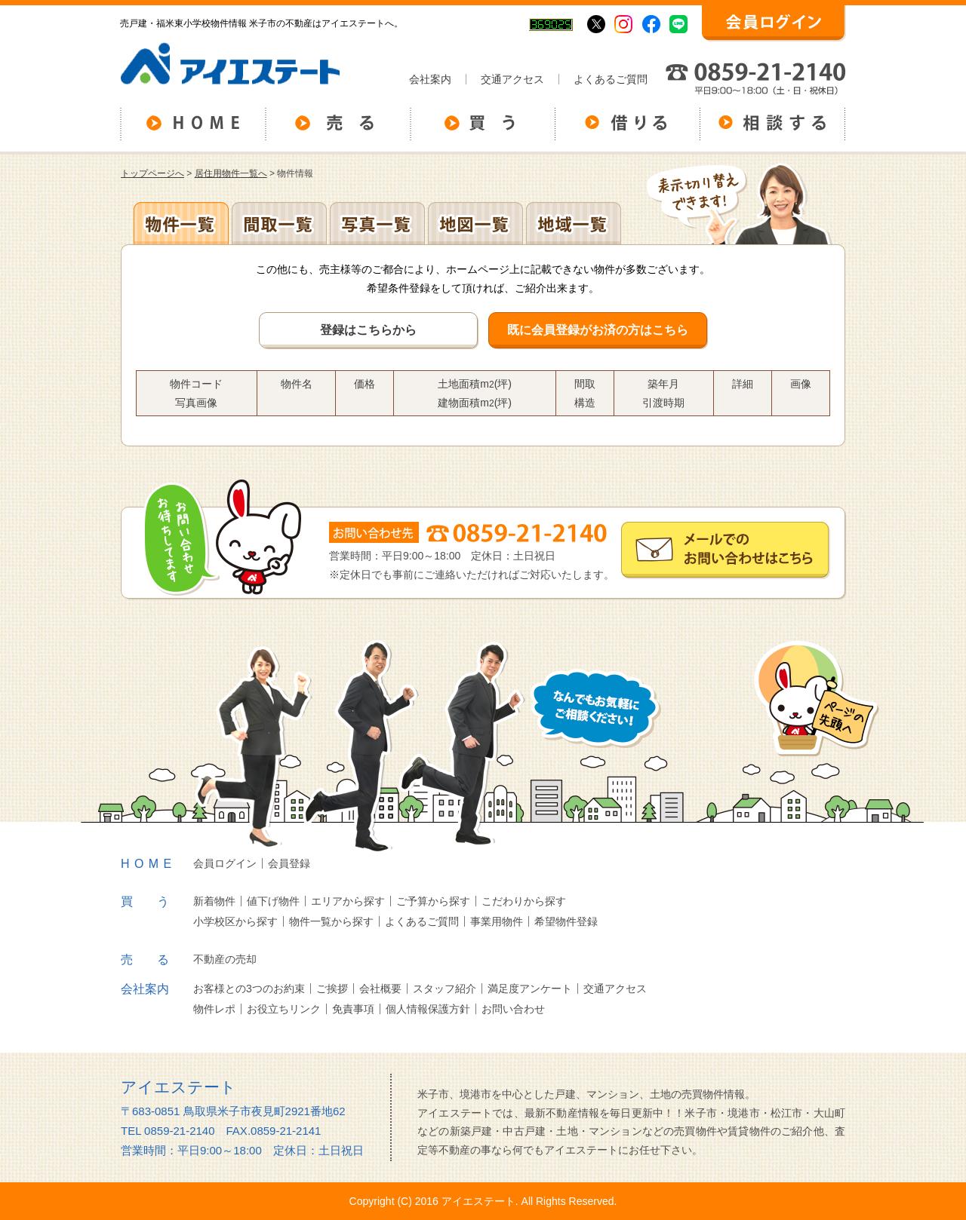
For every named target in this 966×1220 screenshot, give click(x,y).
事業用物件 (496, 921)
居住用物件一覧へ (231, 173)
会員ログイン (225, 863)
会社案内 (430, 79)
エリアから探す (348, 901)
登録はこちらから (368, 329)
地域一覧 (573, 223)
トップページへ (152, 173)
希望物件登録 (566, 921)
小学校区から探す (235, 921)
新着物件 (214, 901)
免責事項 (353, 1009)
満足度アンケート (530, 988)
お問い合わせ (513, 1009)
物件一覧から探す (331, 921)
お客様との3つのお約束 (249, 988)
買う (157, 901)
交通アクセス (512, 79)
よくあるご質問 (611, 79)
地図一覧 (475, 223)
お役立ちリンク (284, 1009)
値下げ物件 (273, 901)
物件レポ (214, 1009)
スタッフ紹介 (444, 988)
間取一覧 (279, 223)
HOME (149, 863)
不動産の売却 (225, 959)
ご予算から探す (433, 901)
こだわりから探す (523, 901)
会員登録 (289, 863)
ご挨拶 (332, 988)
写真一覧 (377, 223)
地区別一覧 (181, 223)
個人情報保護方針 (428, 1009)
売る (157, 959)
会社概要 (380, 988)
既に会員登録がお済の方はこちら (597, 329)
